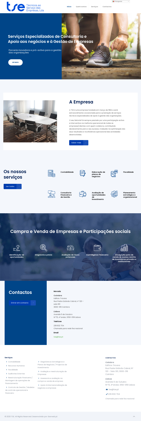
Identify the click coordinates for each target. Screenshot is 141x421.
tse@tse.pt (58, 337)
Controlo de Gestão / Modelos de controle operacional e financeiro (19, 390)
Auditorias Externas (16, 373)
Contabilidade (14, 361)
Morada (57, 291)
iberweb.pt (53, 416)
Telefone (58, 321)
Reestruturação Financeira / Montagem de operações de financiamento (18, 380)
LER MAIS (15, 62)
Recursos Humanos (16, 365)
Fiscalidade (13, 369)
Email (56, 332)
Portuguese (117, 1)
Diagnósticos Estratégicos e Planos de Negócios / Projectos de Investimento (52, 364)
